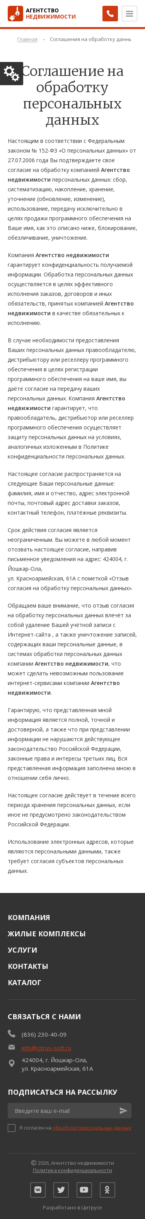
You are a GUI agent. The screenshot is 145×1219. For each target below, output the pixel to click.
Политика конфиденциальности (72, 1170)
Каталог (24, 982)
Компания (29, 917)
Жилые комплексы (47, 933)
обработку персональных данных (92, 1128)
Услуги (22, 950)
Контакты (28, 966)
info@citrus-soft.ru (46, 1048)
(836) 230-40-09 (44, 1034)
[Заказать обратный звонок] (110, 13)
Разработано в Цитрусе (72, 1207)
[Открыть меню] (129, 13)
